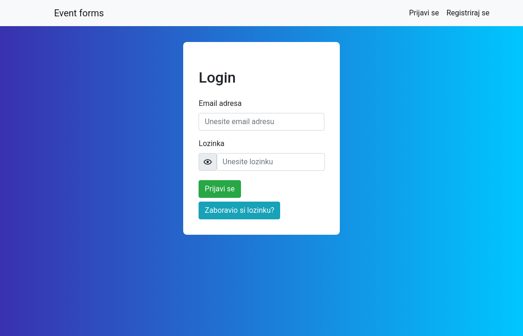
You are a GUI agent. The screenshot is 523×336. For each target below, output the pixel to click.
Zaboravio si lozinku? (239, 210)
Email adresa (220, 103)
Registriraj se (468, 12)
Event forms (79, 13)
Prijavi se (425, 12)
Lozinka (211, 143)
